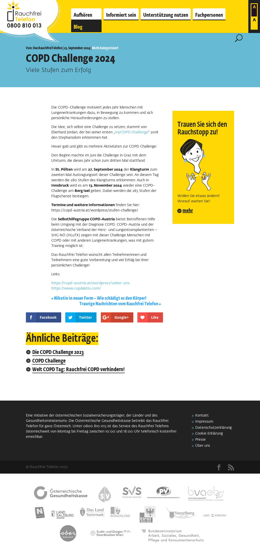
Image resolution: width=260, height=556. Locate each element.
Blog (78, 27)
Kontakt (202, 415)
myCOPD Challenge (131, 132)
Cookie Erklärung (209, 433)
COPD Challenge (49, 361)
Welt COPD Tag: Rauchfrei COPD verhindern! (78, 369)
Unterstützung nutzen (165, 15)
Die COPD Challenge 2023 (58, 352)
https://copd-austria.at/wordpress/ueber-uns (90, 283)
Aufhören (83, 15)
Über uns (202, 445)
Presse (200, 439)
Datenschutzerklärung (213, 427)
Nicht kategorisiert (105, 48)
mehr (188, 210)
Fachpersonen (209, 15)
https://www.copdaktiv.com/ (76, 288)
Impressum (204, 421)
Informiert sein (121, 15)
